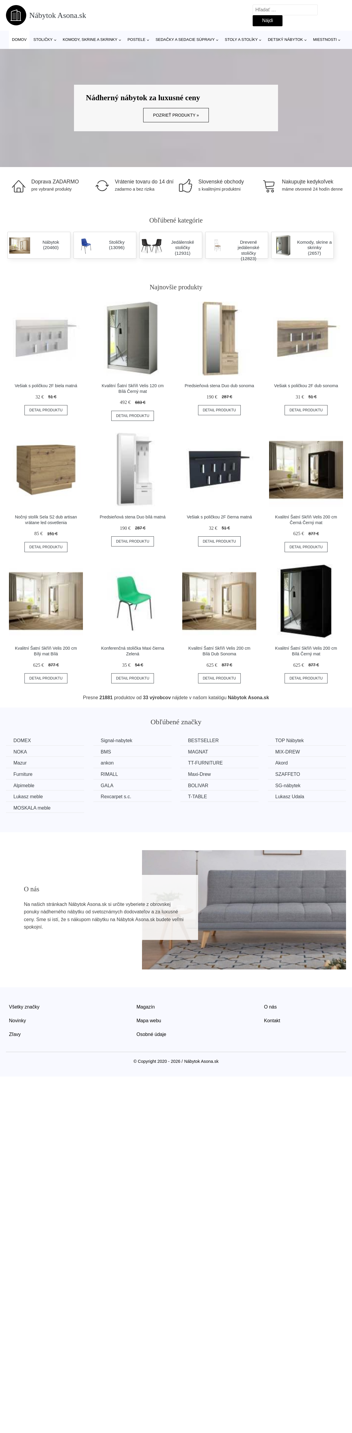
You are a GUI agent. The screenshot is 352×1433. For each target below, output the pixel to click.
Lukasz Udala (289, 796)
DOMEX (22, 740)
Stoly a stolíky (241, 39)
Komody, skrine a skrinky (90, 39)
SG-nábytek (287, 785)
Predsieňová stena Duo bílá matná (133, 517)
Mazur (20, 762)
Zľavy (15, 1034)
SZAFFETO (287, 774)
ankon (107, 762)
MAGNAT (198, 751)
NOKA (20, 751)
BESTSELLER (203, 740)
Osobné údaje (151, 1034)
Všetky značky (24, 1006)
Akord (281, 762)
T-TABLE (197, 796)
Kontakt (272, 1020)
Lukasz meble (28, 796)
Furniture (23, 774)
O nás (270, 1006)
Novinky (17, 1020)
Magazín (146, 1006)
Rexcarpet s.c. (116, 796)
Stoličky (43, 39)
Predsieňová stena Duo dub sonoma (219, 385)
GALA (107, 785)
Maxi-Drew (199, 774)
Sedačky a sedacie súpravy (184, 39)
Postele (136, 39)
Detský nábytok (285, 39)
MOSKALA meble (32, 807)
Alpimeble (23, 785)
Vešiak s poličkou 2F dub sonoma (306, 385)
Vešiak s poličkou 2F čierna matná (219, 517)
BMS (106, 751)
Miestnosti (324, 39)
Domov (19, 39)
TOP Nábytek (289, 740)
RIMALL (109, 774)
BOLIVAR (198, 785)
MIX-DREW (287, 751)
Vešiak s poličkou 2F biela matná (46, 385)
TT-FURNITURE (205, 762)
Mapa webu (149, 1020)
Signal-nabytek (116, 740)
